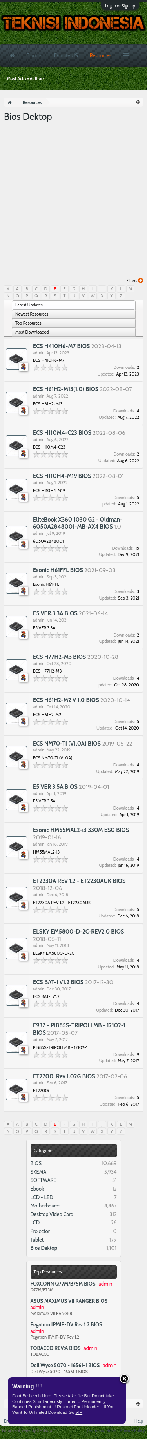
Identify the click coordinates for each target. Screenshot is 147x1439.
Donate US (66, 55)
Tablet (37, 1240)
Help (138, 1421)
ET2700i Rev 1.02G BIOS (64, 1076)
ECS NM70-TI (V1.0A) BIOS (67, 743)
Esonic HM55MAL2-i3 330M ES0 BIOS (81, 829)
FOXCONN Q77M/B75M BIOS (63, 1283)
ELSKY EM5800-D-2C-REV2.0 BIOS (78, 931)
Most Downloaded (32, 332)
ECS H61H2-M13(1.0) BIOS (65, 389)
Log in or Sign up (120, 6)
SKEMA (39, 1172)
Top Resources (48, 1272)
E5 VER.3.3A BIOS (55, 613)
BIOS (36, 1163)
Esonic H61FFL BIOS (58, 570)
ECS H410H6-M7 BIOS (61, 346)
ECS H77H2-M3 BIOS (59, 656)
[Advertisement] (73, 200)
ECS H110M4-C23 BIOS (62, 432)
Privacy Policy (132, 1430)
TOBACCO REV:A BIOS (56, 1348)
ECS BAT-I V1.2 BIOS (58, 982)
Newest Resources (31, 314)
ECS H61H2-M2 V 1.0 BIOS (66, 700)
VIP (78, 1412)
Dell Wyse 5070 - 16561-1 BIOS (65, 1365)
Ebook (37, 1188)
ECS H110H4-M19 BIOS (62, 476)
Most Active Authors (25, 78)
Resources (100, 55)
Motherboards (46, 1205)
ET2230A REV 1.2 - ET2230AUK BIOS (79, 881)
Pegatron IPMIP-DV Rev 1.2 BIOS (66, 1324)
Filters (134, 280)
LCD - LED (42, 1197)
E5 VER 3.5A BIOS (55, 786)
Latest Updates (29, 305)
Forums (34, 55)
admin (39, 353)
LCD (35, 1222)
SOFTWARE (43, 1180)
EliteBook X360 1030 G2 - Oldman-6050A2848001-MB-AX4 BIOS (77, 523)
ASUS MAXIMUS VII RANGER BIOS (69, 1301)
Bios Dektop (44, 1248)
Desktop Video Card (52, 1214)
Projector (40, 1231)
